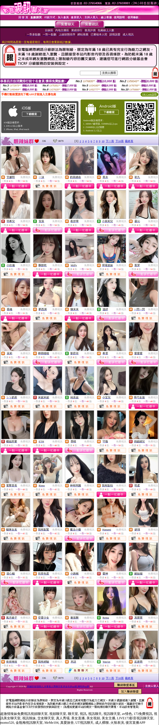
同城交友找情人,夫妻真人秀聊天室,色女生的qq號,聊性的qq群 (58, 686)
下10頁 (119, 141)
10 (103, 141)
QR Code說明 (149, 94)
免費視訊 (25, 177)
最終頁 (129, 141)
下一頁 (110, 141)
